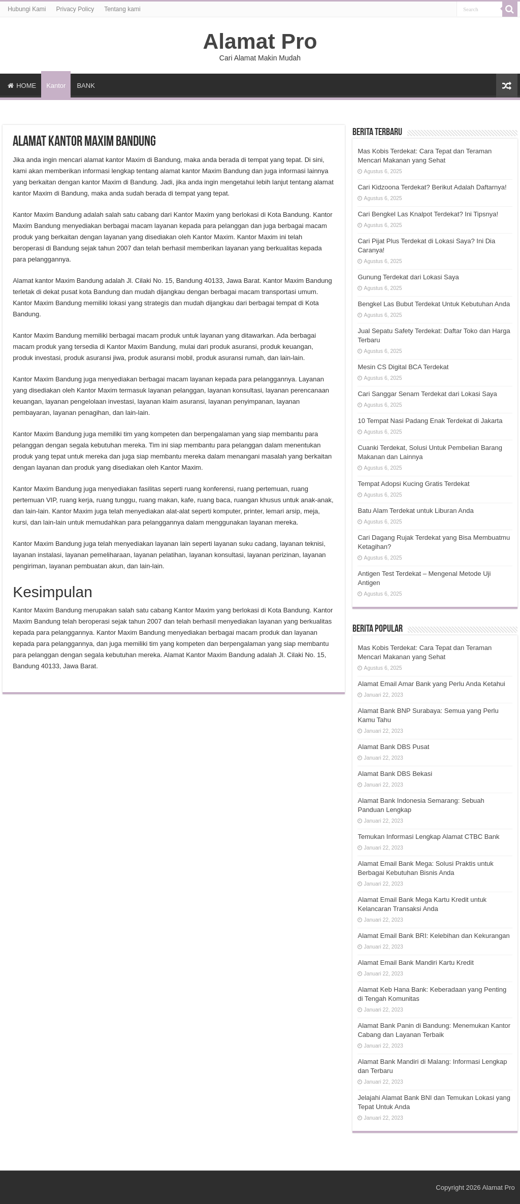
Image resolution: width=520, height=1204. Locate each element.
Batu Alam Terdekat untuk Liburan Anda (415, 510)
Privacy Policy (75, 9)
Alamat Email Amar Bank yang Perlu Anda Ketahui (431, 684)
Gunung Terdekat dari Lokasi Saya (408, 277)
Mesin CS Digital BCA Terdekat (403, 367)
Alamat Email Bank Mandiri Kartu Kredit (415, 962)
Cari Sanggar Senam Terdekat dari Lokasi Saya (427, 394)
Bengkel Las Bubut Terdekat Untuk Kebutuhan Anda (434, 304)
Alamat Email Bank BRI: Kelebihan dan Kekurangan (433, 935)
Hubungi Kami (27, 9)
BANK (85, 85)
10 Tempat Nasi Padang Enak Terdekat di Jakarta (430, 421)
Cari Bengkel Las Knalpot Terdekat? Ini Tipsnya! (428, 214)
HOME (22, 85)
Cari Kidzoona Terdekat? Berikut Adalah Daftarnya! (432, 187)
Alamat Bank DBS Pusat (393, 747)
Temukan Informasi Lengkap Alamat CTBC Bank (428, 836)
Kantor (56, 85)
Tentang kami (122, 9)
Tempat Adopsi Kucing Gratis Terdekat (413, 483)
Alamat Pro (260, 41)
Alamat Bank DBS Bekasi (395, 773)
